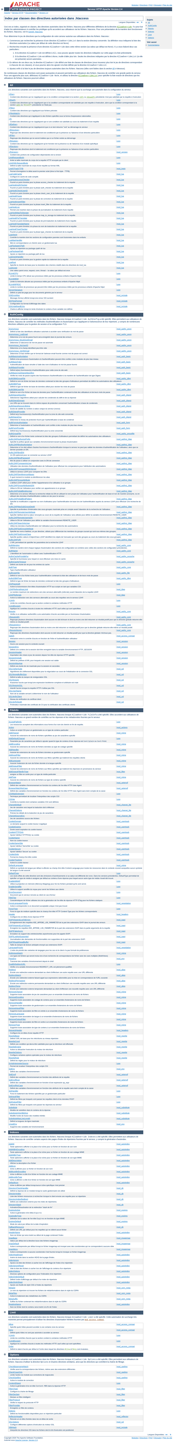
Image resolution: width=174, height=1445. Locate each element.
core (118, 94)
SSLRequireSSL (16, 685)
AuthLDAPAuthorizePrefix (19, 439)
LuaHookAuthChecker (18, 185)
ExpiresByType (15, 1216)
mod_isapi (121, 920)
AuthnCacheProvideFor (19, 556)
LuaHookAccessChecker (19, 180)
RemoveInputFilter (16, 1008)
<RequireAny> (15, 625)
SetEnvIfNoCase (16, 1085)
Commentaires (153, 45)
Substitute (13, 1107)
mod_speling (122, 1367)
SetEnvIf (12, 1074)
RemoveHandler (15, 1003)
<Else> (12, 94)
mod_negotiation (124, 903)
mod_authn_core (124, 551)
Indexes (151, 32)
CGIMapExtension (16, 794)
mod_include (122, 295)
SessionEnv (14, 647)
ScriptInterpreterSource (18, 1063)
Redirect (12, 970)
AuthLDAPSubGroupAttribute (21, 529)
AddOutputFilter (15, 766)
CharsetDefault (15, 805)
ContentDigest (15, 1383)
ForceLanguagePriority (18, 903)
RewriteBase (14, 1036)
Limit (150, 35)
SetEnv (12, 1069)
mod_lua (120, 174)
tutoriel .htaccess (35, 32)
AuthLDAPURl (15, 540)
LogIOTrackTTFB (16, 169)
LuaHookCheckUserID (18, 191)
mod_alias (121, 970)
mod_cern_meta (123, 1288)
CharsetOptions (15, 810)
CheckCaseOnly (15, 1372)
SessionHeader (15, 652)
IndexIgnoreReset (16, 1266)
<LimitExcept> (15, 606)
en (137, 22)
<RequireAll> (14, 617)
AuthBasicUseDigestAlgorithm (21, 373)
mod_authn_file (123, 573)
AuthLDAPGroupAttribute (19, 480)
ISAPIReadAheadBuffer (19, 942)
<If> (82, 97)
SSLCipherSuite (15, 669)
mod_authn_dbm (124, 384)
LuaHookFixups (15, 196)
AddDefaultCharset (17, 738)
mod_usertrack (123, 821)
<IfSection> (13, 146)
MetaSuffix (13, 1299)
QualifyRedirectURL (17, 964)
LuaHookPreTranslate (18, 218)
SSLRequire (14, 680)
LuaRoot (12, 262)
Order (11, 1346)
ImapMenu (13, 1249)
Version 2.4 (43, 13)
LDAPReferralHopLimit (18, 589)
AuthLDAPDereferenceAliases (21, 474)
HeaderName (14, 1232)
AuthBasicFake (15, 362)
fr (142, 22)
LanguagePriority (16, 948)
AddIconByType (15, 1177)
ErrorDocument (15, 892)
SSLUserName (15, 691)
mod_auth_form (123, 422)
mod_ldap (121, 589)
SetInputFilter (14, 1097)
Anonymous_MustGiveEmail (21, 340)
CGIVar (12, 799)
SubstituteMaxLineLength (19, 1118)
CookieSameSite (16, 843)
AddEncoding (14, 744)
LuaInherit (13, 235)
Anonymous (14, 329)
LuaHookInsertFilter (17, 202)
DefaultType (14, 873)
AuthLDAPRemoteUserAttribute (22, 512)
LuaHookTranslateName (19, 224)
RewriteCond (14, 1041)
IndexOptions (14, 1271)
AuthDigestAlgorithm (17, 395)
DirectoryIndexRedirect (18, 1199)
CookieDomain (15, 821)
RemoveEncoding (16, 997)
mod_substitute (123, 1107)
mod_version (122, 152)
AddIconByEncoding (17, 1171)
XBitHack (13, 1427)
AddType (12, 777)
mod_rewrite (122, 1036)
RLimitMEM (13, 279)
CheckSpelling (15, 1378)
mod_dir (120, 1188)
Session (12, 641)
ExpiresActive (14, 1210)
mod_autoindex (123, 1144)
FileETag (12, 898)
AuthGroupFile (15, 434)
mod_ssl (120, 669)
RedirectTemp (14, 986)
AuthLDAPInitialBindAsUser (20, 491)
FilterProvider (14, 1405)
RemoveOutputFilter (17, 1019)
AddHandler (14, 750)
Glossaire (157, 5)
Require (12, 611)
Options (151, 38)
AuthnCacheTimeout (17, 562)
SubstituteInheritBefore (18, 1113)
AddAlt (11, 1144)
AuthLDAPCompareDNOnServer (22, 469)
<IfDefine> (13, 124)
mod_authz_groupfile (125, 434)
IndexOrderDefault (16, 1277)
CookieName (14, 838)
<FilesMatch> (14, 113)
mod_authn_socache (125, 556)
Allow (11, 1324)
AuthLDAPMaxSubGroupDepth (22, 507)
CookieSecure (15, 849)
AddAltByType (15, 1155)
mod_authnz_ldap (124, 439)
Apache (7, 13)
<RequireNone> (15, 630)
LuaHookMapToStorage (19, 213)
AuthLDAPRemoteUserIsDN (20, 518)
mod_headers (122, 914)
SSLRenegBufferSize (18, 674)
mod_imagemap (123, 1238)
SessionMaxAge (15, 663)
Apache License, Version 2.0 (26, 1440)
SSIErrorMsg (14, 295)
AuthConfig (152, 26)
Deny (11, 1330)
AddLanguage (15, 761)
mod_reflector (122, 1416)
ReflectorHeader (16, 1416)
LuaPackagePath (16, 251)
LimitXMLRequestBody (18, 163)
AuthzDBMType (15, 578)
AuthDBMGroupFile (17, 378)
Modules (135, 5)
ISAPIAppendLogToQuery (19, 925)
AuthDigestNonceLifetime (19, 406)
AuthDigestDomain (17, 401)
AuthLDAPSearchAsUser (19, 523)
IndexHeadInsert (16, 1255)
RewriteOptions (15, 1052)
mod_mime (121, 733)
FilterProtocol (14, 1400)
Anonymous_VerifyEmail (19, 351)
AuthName (13, 551)
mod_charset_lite (124, 805)
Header (12, 914)
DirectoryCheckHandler (18, 1188)
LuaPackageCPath (17, 246)
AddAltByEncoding (16, 1149)
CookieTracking (15, 860)
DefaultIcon (13, 1183)
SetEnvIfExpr (14, 1080)
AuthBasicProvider (16, 367)
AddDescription (15, 1160)
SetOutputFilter (15, 1102)
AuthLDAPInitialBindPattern (20, 499)
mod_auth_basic (124, 356)
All (113, 68)
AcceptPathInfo (15, 722)
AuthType (13, 567)
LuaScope (13, 268)
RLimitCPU (13, 273)
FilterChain (13, 1389)
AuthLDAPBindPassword (19, 458)
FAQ (151, 5)
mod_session (122, 641)
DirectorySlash (15, 1205)
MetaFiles (13, 1293)
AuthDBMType (15, 384)
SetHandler (13, 1091)
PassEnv (12, 959)
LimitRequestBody (16, 157)
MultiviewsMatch (16, 953)
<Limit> (12, 600)
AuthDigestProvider (17, 412)
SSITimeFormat (15, 301)
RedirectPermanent (17, 981)
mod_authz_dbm (124, 378)
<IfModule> (13, 141)
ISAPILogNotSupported (19, 936)
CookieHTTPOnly (16, 832)
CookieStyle (14, 854)
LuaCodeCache (15, 174)
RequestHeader (15, 1030)
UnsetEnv (13, 1124)
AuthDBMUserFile (16, 389)
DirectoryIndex (15, 1194)
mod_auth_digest (124, 395)
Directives (143, 5)
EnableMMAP (14, 881)
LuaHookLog (14, 207)
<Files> (12, 108)
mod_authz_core (124, 545)
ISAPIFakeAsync (16, 931)
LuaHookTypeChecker (18, 229)
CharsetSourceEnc (17, 816)
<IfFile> (12, 135)
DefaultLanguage (16, 865)
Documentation (31, 13)
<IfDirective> (14, 130)
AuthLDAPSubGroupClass (20, 534)
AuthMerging (14, 545)
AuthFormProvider (16, 428)
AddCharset (14, 733)
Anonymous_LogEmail (18, 334)
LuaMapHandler (15, 240)
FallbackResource (16, 1227)
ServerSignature (15, 290)
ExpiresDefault (15, 1221)
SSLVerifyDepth (15, 702)
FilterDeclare (14, 1394)
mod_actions (122, 727)
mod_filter (121, 772)
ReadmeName (15, 1304)
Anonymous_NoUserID (18, 345)
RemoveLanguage (16, 1014)
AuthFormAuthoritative (18, 422)
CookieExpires (15, 827)
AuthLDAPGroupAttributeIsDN (21, 485)
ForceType (13, 909)
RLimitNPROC (15, 284)
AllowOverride (124, 27)
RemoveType (14, 1025)
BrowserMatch (15, 783)
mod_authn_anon (124, 329)
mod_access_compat (126, 636)
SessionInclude (15, 658)
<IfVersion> (13, 152)
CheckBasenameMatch (18, 1367)
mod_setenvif (122, 783)
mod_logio (121, 169)
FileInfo (151, 29)
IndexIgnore (14, 1260)
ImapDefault (14, 1244)
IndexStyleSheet (16, 1282)
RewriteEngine (15, 1047)
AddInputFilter (15, 755)
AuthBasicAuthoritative (18, 356)
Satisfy (11, 636)
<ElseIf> (91, 97)
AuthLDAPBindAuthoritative (20, 445)
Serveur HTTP (17, 13)
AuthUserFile (14, 573)
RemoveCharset (15, 992)
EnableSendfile (15, 887)
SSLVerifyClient (15, 696)
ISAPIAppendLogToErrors (19, 920)
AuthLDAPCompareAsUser (20, 463)
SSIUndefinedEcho (17, 306)
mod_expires (122, 1210)
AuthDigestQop (15, 417)
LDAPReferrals (15, 595)
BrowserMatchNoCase (18, 788)
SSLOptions (14, 1422)
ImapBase (13, 1238)
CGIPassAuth (14, 584)
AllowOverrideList (88, 76)
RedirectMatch (15, 975)
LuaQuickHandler (16, 257)
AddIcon (12, 1166)
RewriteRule (14, 1058)
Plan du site (167, 5)
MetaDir (12, 1288)
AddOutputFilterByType (18, 772)
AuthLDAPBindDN (16, 452)
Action (11, 727)
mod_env (121, 959)
